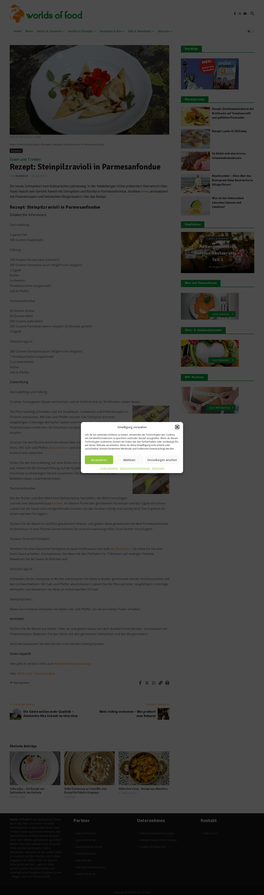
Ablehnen (129, 460)
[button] (177, 427)
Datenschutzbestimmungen (135, 468)
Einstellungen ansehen (162, 460)
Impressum (158, 468)
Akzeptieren (99, 460)
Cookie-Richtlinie (109, 468)
